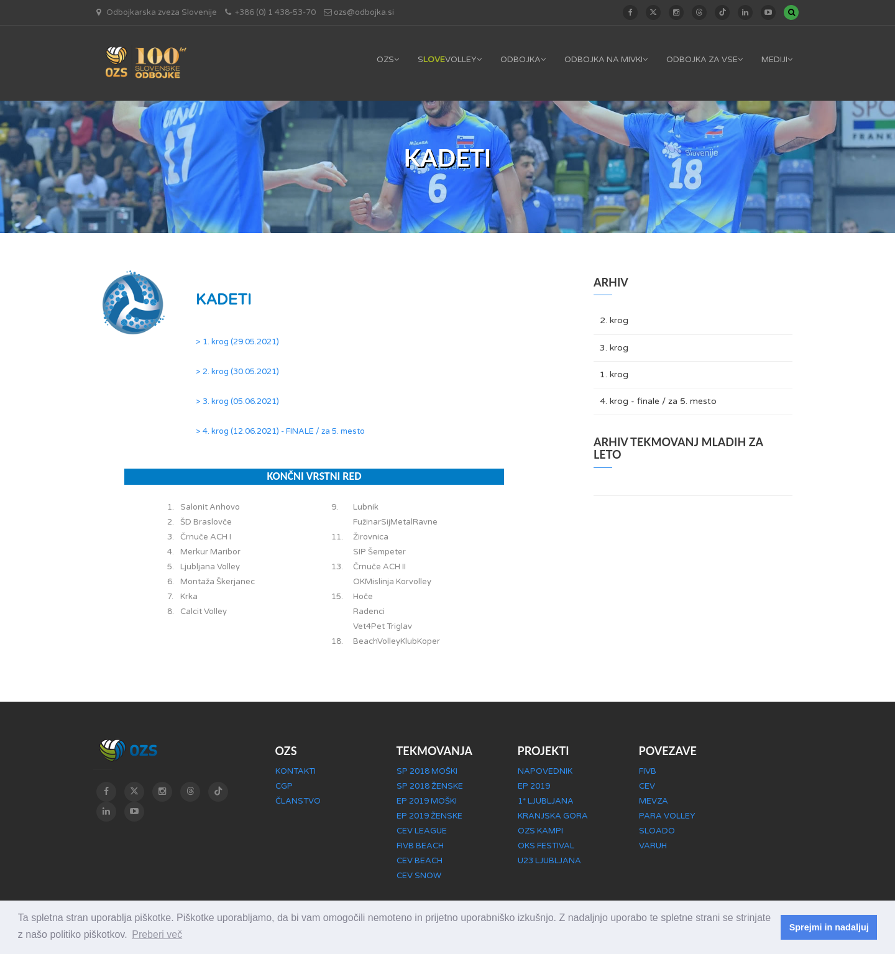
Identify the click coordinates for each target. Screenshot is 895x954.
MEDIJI (776, 60)
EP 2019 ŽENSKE (429, 816)
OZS (388, 60)
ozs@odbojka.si (364, 12)
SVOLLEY (450, 60)
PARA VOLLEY (667, 816)
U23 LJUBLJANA (549, 861)
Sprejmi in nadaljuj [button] (829, 927)
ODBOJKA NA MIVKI (606, 60)
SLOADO (657, 831)
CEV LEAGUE (422, 831)
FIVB (647, 771)
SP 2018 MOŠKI (427, 771)
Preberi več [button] (157, 934)
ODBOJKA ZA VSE (704, 60)
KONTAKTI (295, 771)
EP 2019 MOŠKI (427, 801)
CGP (284, 786)
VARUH (653, 846)
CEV (647, 786)
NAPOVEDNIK (545, 771)
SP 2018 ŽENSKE (430, 786)
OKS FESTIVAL (546, 846)
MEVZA (653, 801)
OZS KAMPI (540, 831)
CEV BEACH (420, 861)
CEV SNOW (419, 876)
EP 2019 (534, 786)
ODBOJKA (523, 60)
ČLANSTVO (298, 801)
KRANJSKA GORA (553, 816)
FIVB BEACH (420, 846)
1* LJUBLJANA (546, 801)
